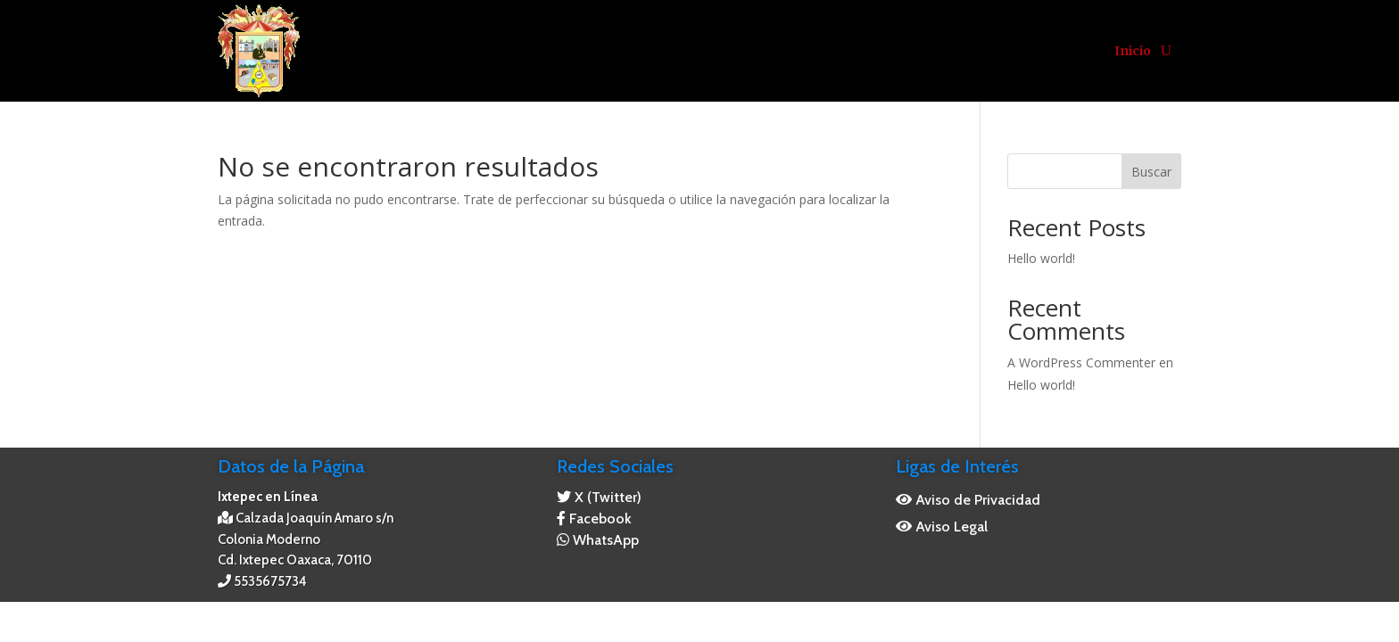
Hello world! (1041, 258)
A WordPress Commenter (1081, 362)
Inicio (1132, 51)
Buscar (1151, 171)
